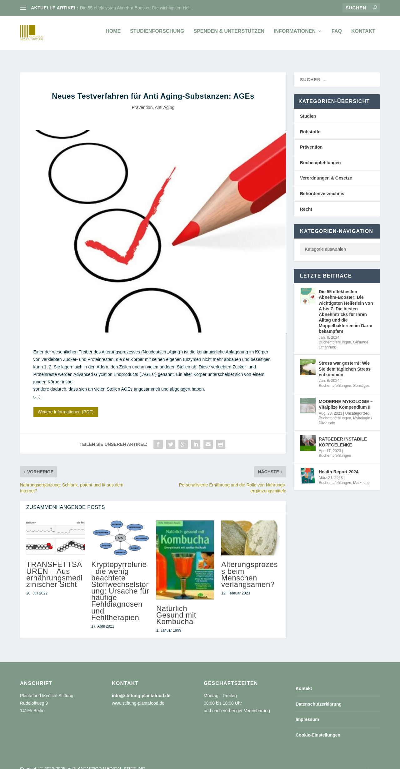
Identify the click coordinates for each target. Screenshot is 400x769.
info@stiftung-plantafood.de (141, 688)
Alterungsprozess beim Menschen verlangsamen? (249, 567)
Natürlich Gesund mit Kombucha (176, 608)
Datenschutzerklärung (319, 697)
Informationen (295, 34)
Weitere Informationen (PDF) (66, 404)
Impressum (307, 712)
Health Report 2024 (338, 464)
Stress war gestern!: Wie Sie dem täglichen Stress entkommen (345, 362)
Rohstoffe (310, 124)
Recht (306, 202)
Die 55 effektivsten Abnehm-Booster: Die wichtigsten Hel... (136, 7)
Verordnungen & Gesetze (326, 171)
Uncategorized (357, 406)
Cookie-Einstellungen (318, 728)
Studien (308, 109)
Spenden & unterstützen (228, 34)
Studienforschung (157, 34)
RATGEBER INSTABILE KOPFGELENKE (343, 435)
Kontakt (363, 34)
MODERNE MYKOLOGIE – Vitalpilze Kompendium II (346, 397)
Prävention (142, 100)
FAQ (337, 34)
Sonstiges (361, 379)
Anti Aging (164, 100)
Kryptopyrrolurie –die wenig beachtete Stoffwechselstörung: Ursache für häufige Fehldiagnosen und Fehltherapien (120, 584)
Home (113, 34)
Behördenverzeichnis (322, 186)
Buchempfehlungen (320, 155)
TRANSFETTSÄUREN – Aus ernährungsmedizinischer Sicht (54, 567)
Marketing (361, 476)
